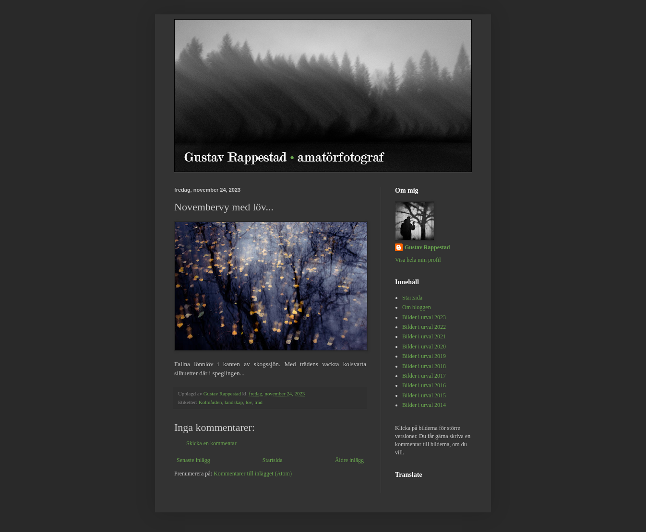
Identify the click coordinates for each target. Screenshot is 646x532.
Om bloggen (416, 307)
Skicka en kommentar (211, 443)
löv (249, 402)
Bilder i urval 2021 (424, 336)
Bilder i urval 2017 (424, 375)
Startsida (273, 460)
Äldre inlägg (349, 460)
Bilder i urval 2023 (424, 317)
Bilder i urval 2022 (424, 327)
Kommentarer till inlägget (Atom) (253, 473)
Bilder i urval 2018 (424, 366)
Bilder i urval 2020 (424, 346)
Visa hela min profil (418, 259)
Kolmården (210, 402)
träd (258, 402)
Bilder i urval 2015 (424, 395)
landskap (234, 402)
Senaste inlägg (193, 460)
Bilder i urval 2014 (424, 405)
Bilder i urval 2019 (424, 356)
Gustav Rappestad (427, 247)
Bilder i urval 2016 (424, 385)
